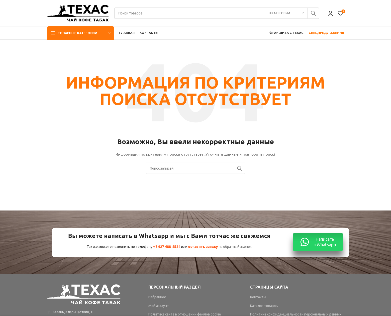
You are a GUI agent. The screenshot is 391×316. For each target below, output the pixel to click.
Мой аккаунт (158, 306)
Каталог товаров (264, 306)
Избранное (157, 297)
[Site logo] (78, 13)
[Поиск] (216, 13)
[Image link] (84, 294)
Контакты (258, 297)
